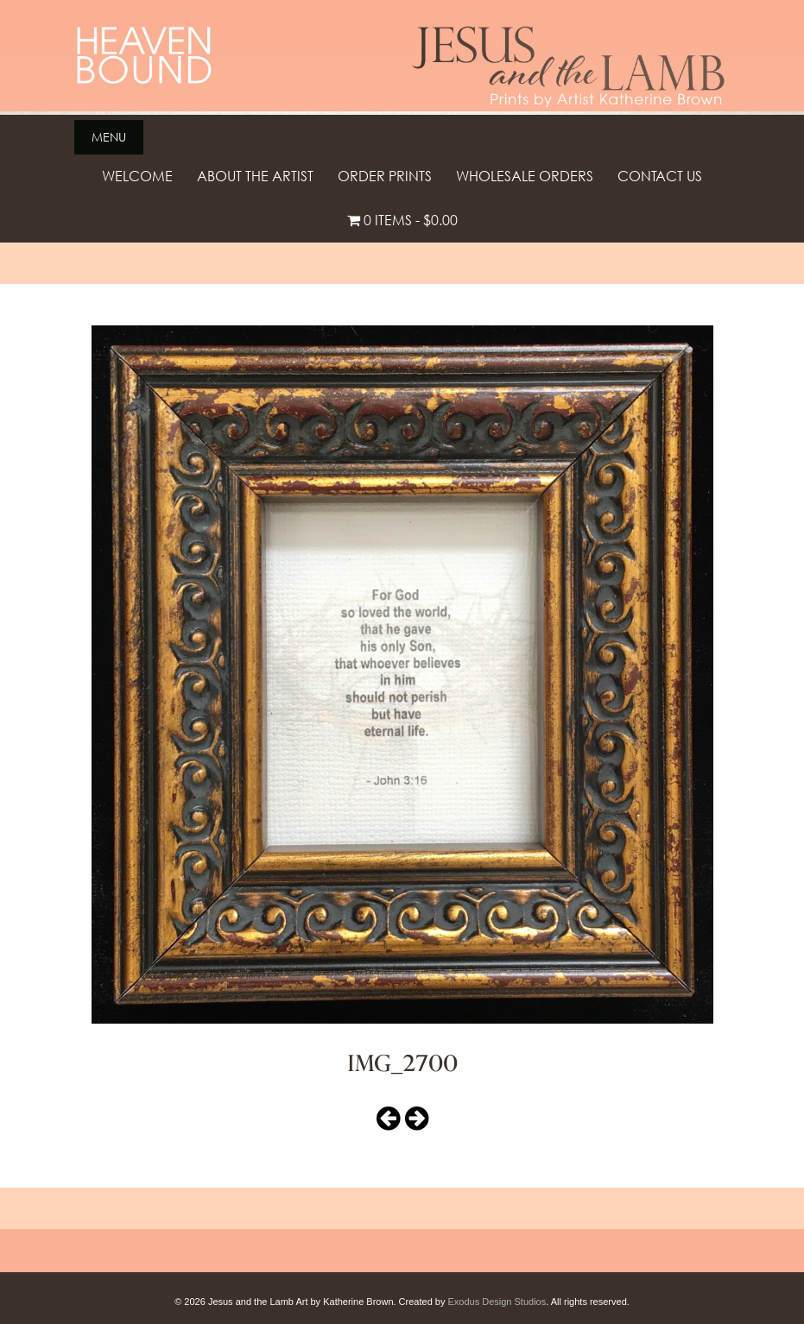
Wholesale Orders (524, 176)
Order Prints (385, 176)
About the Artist (255, 176)
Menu (109, 136)
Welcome (137, 176)
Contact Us (659, 176)
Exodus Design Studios (496, 1301)
